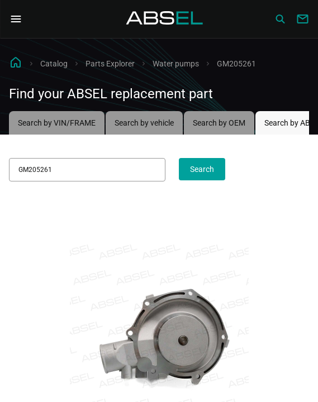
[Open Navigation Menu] (15, 19)
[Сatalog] (280, 19)
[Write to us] (302, 19)
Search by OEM (219, 122)
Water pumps (176, 63)
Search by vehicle (144, 122)
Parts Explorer (110, 63)
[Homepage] (164, 19)
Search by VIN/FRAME (57, 122)
